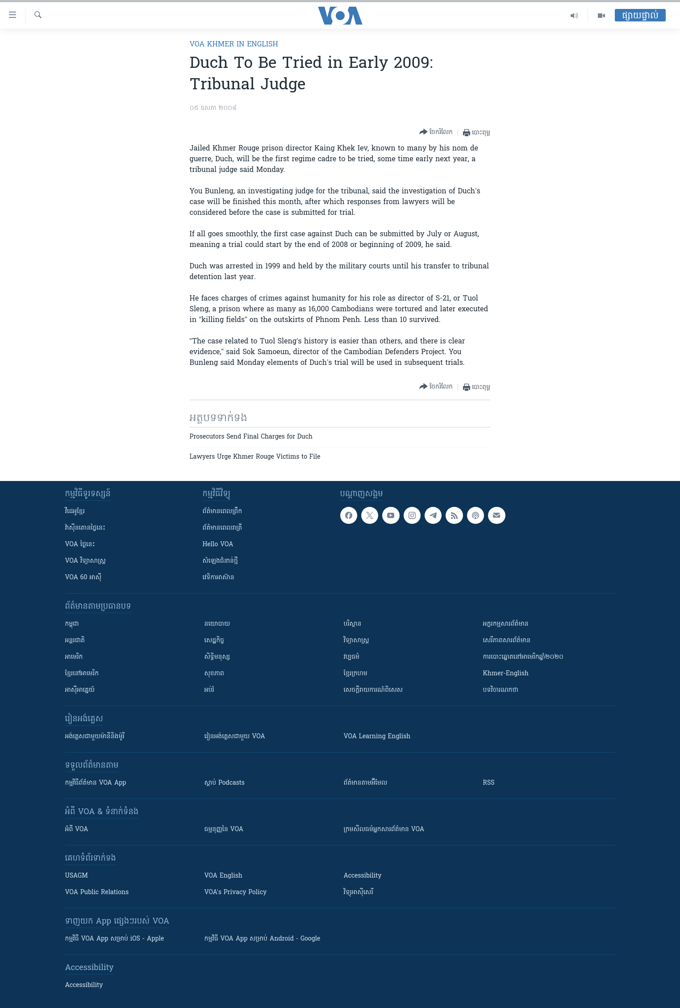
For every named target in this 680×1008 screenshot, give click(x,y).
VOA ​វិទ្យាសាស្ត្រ (85, 561)
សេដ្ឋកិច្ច (214, 640)
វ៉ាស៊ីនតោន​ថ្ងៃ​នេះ (85, 528)
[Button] (436, 132)
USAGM (76, 876)
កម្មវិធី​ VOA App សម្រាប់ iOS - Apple (114, 939)
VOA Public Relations (97, 892)
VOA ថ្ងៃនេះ (80, 544)
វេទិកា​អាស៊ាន (218, 577)
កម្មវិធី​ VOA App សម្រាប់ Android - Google (262, 939)
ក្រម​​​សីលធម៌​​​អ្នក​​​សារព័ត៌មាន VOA (384, 829)
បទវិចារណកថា (500, 690)
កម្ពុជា (72, 624)
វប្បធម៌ (351, 657)
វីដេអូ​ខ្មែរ (75, 511)
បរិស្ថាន (353, 624)
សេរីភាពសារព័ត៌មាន (507, 640)
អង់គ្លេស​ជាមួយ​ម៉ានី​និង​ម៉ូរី (95, 736)
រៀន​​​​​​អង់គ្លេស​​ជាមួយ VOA (234, 736)
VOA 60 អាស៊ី (83, 577)
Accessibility (363, 876)
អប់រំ (209, 690)
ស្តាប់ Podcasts (224, 783)
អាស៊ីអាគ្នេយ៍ (80, 690)
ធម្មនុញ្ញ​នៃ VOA (224, 829)
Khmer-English (506, 673)
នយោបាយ (217, 624)
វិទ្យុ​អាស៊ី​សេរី (358, 892)
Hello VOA (218, 544)
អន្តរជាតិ (75, 640)
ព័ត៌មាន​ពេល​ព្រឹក (222, 511)
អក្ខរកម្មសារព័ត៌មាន (506, 624)
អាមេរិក (74, 657)
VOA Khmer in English (234, 44)
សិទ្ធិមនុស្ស (217, 657)
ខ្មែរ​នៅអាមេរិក (82, 673)
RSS (489, 783)
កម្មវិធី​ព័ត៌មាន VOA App (95, 783)
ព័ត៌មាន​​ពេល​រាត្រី (222, 528)
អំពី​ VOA (76, 829)
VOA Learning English (377, 736)
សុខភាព (214, 673)
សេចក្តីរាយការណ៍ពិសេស (373, 690)
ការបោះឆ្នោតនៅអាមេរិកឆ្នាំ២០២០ (523, 657)
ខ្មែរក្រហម (355, 673)
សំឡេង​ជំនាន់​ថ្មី (220, 561)
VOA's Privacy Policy (235, 892)
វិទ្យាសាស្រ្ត (356, 640)
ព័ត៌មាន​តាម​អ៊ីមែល (366, 783)
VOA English (223, 876)
